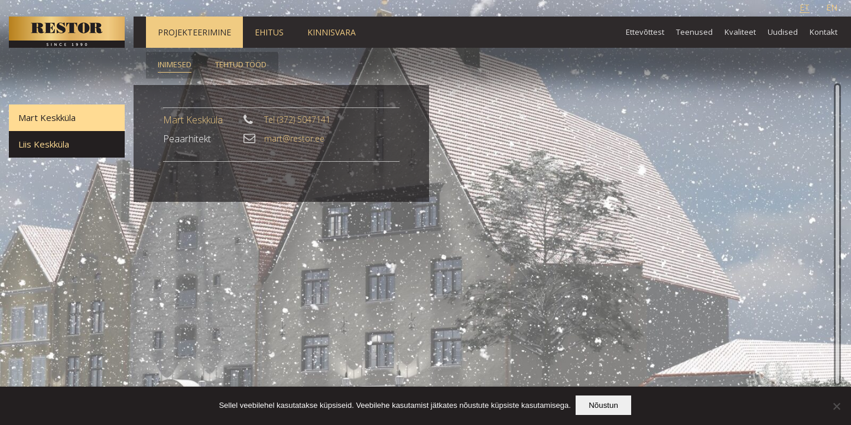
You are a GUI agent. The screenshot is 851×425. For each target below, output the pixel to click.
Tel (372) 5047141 (297, 120)
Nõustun (604, 406)
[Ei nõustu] (836, 407)
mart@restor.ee (294, 138)
